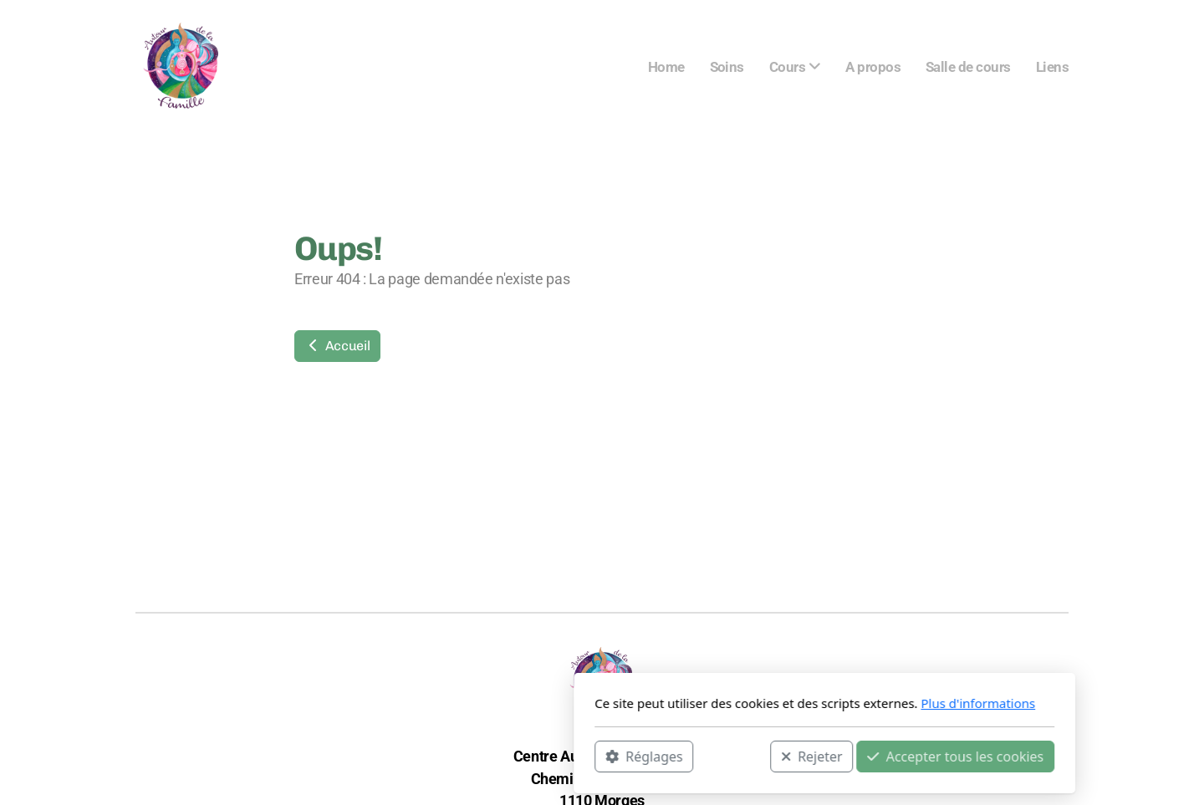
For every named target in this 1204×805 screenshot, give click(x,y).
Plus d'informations (755, 703)
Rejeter (589, 755)
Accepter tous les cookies (733, 755)
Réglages (421, 755)
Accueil (337, 346)
